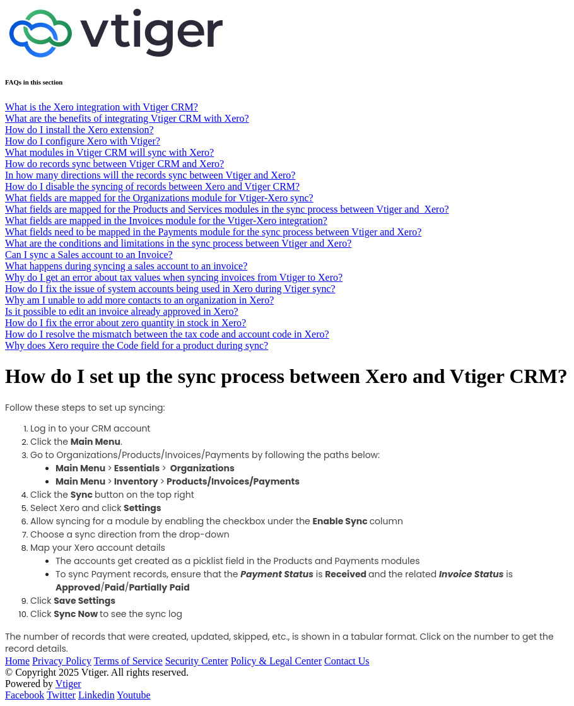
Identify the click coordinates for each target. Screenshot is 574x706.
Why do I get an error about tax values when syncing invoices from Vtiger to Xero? (174, 277)
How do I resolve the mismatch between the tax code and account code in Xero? (167, 334)
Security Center (196, 661)
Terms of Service (128, 661)
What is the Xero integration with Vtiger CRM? (101, 107)
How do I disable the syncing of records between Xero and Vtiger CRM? (152, 186)
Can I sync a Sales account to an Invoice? (89, 254)
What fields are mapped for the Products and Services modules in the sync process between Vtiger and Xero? (226, 209)
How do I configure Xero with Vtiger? (82, 141)
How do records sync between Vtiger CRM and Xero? (114, 163)
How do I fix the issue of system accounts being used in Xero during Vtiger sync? (170, 288)
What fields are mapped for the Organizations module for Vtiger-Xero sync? (159, 197)
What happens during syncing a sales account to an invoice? (126, 266)
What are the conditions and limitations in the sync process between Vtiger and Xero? (178, 243)
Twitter (61, 695)
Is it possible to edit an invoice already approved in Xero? (121, 311)
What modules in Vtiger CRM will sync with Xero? (109, 152)
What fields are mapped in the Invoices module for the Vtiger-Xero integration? (166, 220)
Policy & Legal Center (276, 661)
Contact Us (347, 661)
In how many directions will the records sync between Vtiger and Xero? (150, 175)
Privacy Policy (61, 661)
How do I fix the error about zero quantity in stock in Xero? (125, 322)
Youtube (134, 695)
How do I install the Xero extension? (79, 129)
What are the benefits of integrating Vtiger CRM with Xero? (127, 118)
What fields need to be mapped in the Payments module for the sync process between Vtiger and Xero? (213, 232)
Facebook (24, 695)
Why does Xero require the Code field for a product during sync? (136, 345)
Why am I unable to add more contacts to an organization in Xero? (139, 300)
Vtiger (68, 683)
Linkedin (96, 695)
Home (17, 661)
